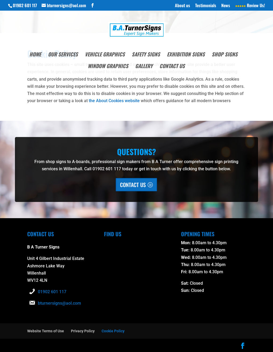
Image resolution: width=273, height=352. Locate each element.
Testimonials (205, 6)
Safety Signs (146, 55)
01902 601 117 (52, 291)
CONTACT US (133, 185)
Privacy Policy (83, 331)
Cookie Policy (113, 331)
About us (182, 6)
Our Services (63, 55)
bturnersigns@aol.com (59, 303)
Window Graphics (108, 66)
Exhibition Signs (186, 55)
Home (35, 55)
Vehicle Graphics (105, 55)
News (225, 6)
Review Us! (250, 6)
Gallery (143, 66)
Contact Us (172, 66)
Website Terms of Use (45, 331)
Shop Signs (225, 55)
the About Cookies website (114, 100)
